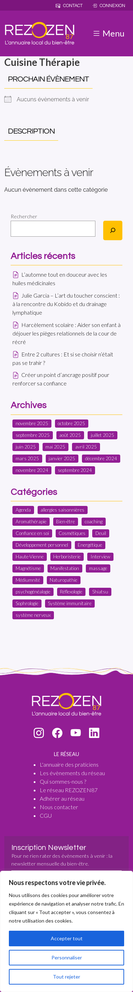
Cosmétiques (72, 533)
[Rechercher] (112, 230)
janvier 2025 (62, 458)
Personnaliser (66, 957)
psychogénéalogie (33, 591)
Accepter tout (67, 938)
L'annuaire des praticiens (69, 764)
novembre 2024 (32, 470)
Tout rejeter (66, 977)
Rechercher (24, 216)
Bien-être (65, 521)
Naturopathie (63, 580)
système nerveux (33, 615)
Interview (100, 556)
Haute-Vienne (30, 556)
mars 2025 (27, 458)
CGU (46, 815)
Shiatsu (100, 591)
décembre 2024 (101, 458)
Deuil (100, 533)
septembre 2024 (75, 470)
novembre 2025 (32, 423)
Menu (108, 33)
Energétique (90, 545)
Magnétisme (28, 568)
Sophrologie (27, 603)
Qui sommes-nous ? (63, 781)
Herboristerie (67, 556)
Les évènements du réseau (72, 773)
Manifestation (64, 568)
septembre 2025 (33, 435)
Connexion (108, 6)
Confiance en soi (32, 533)
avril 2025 (86, 447)
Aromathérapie (31, 521)
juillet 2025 (102, 435)
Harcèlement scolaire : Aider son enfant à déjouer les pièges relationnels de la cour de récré (66, 333)
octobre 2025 (71, 423)
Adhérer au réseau (62, 798)
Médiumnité (28, 580)
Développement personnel (42, 545)
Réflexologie (71, 591)
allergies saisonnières (62, 510)
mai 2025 (55, 447)
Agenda (23, 510)
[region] (66, 931)
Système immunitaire (70, 603)
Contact (69, 6)
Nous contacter (59, 807)
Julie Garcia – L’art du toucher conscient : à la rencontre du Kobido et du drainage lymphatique (66, 304)
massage (98, 568)
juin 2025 (26, 447)
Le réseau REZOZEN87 (69, 790)
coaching (93, 521)
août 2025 (70, 435)
